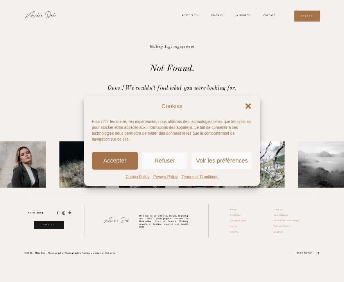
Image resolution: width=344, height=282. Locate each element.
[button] (248, 106)
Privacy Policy (165, 176)
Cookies (278, 232)
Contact (269, 15)
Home (233, 209)
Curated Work (238, 220)
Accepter (114, 160)
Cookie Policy (138, 176)
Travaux (217, 15)
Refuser (164, 160)
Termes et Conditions (199, 176)
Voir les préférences (222, 160)
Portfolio (189, 15)
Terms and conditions (286, 220)
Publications (281, 215)
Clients (234, 232)
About (233, 226)
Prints (307, 16)
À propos (243, 15)
